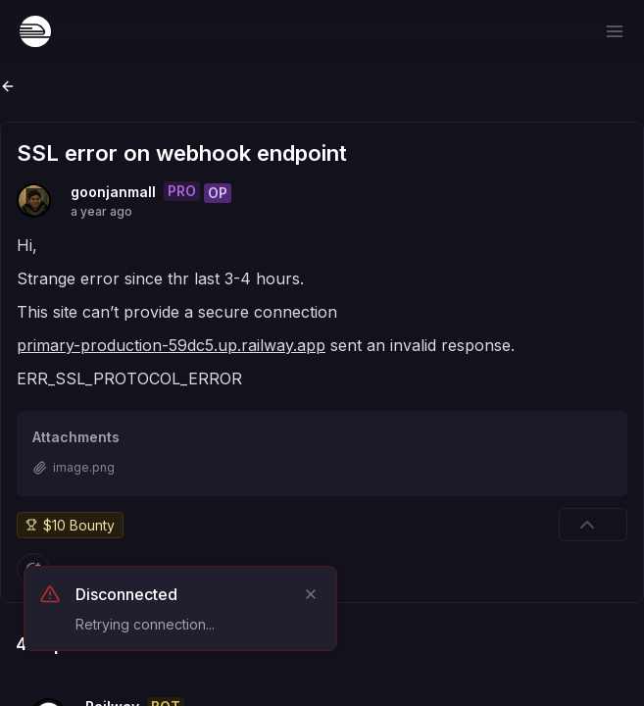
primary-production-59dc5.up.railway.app (171, 345)
